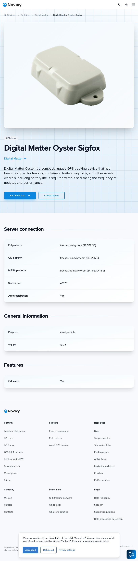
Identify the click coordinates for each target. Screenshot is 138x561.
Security (98, 504)
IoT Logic (8, 438)
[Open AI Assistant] (131, 554)
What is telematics (58, 511)
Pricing (7, 480)
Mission (8, 497)
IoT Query (9, 445)
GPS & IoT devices (13, 452)
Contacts (8, 511)
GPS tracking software (60, 497)
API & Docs (100, 459)
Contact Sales (51, 195)
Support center (102, 438)
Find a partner (101, 452)
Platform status (102, 480)
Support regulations (104, 511)
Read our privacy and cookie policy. (90, 541)
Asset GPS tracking (59, 445)
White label (55, 504)
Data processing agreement (108, 519)
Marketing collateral (104, 466)
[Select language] (119, 4)
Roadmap (99, 473)
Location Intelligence (15, 431)
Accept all (30, 550)
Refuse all (48, 550)
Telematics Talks (102, 445)
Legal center (123, 546)
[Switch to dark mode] (126, 4)
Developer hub (12, 466)
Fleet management (59, 431)
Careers (8, 504)
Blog (96, 431)
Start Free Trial (19, 195)
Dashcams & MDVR (14, 459)
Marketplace (10, 473)
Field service (55, 438)
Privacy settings (67, 550)
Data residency (102, 497)
